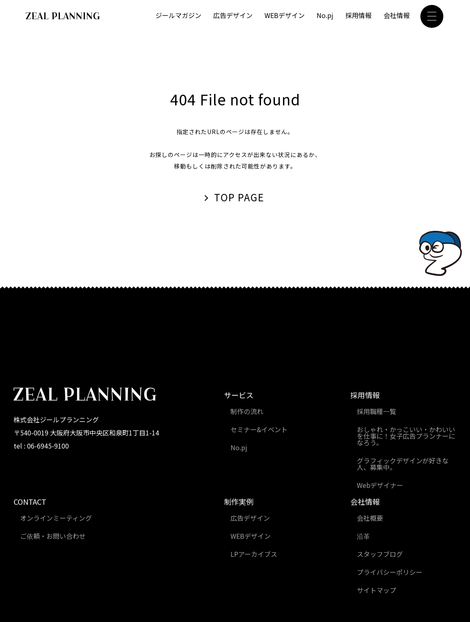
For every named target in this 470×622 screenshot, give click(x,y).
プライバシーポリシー (389, 572)
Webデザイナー (380, 485)
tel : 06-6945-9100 (41, 446)
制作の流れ (246, 411)
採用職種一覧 (376, 411)
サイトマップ (376, 590)
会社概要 (370, 518)
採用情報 (358, 15)
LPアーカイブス (253, 554)
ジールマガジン (178, 15)
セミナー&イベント (258, 429)
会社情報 (396, 15)
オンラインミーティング (56, 518)
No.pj (325, 15)
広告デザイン (233, 15)
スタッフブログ (380, 554)
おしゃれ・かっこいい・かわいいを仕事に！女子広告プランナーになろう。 (406, 435)
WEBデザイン (285, 15)
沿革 (363, 536)
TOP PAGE (239, 197)
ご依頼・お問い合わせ (53, 536)
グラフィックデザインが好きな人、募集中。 (403, 464)
